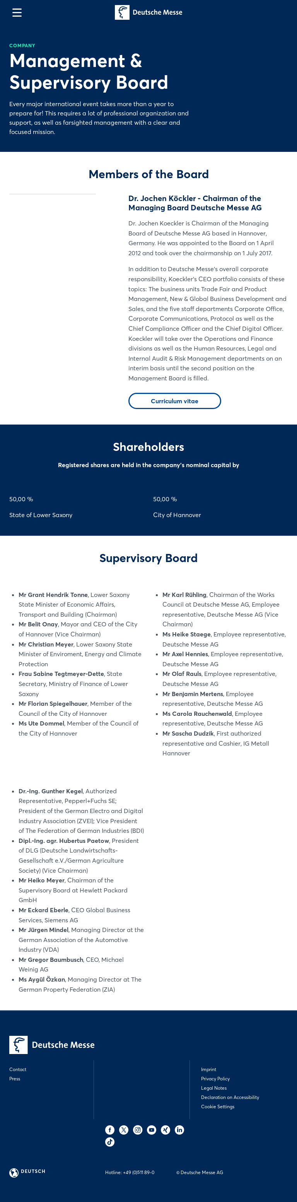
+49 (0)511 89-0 (138, 1172)
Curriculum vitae (174, 401)
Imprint (208, 1069)
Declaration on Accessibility (230, 1097)
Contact (17, 1069)
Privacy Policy (215, 1079)
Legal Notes (214, 1088)
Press (14, 1079)
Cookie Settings (217, 1106)
